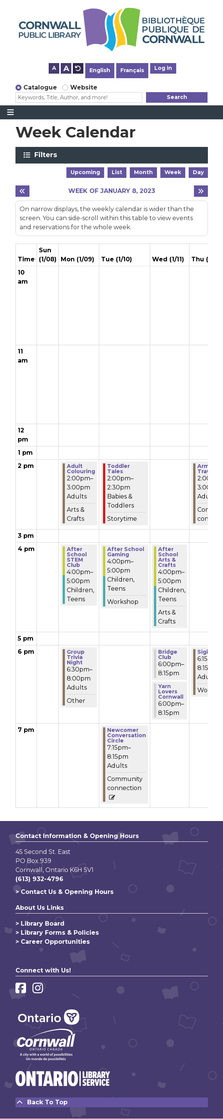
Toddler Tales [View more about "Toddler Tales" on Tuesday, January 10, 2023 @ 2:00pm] (118, 468)
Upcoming (85, 172)
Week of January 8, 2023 (111, 190)
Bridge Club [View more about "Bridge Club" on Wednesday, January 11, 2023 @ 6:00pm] (167, 654)
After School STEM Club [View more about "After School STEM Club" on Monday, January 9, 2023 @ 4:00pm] (77, 557)
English (99, 70)
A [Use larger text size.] (66, 68)
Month (143, 172)
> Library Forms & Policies (57, 932)
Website (83, 87)
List (117, 172)
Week (173, 172)
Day (198, 172)
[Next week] (201, 191)
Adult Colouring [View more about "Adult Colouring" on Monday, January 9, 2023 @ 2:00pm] (81, 468)
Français (132, 70)
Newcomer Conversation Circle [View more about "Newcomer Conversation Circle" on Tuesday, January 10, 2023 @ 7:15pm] (126, 735)
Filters (47, 155)
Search (177, 97)
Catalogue (40, 87)
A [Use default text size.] (78, 68)
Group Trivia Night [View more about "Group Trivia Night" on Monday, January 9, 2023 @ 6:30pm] (76, 657)
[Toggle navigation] (10, 112)
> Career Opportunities (52, 941)
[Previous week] (22, 191)
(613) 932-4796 (39, 879)
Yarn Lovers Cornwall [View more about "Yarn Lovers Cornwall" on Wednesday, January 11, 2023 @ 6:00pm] (170, 691)
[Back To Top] (111, 1102)
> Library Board (40, 923)
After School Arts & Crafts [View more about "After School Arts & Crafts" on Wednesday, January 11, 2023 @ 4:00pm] (168, 557)
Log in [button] (163, 68)
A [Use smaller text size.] (54, 68)
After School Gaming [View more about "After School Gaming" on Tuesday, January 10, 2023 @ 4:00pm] (125, 551)
